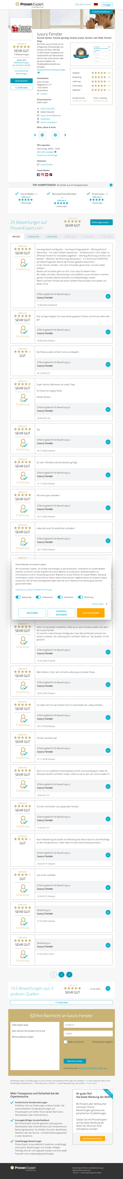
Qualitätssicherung (96, 1168)
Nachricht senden (74, 1061)
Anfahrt (44, 93)
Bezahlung (77, 77)
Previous (34, 135)
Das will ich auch (83, 4)
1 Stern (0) (106, 236)
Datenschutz (77, 1170)
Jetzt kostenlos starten (92, 1138)
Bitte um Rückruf (76, 1041)
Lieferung (76, 81)
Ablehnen (32, 612)
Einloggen (107, 4)
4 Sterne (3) (51, 236)
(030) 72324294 (48, 108)
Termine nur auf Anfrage (47, 155)
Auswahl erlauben (61, 612)
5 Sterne (97, 47)
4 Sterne (97, 50)
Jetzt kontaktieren (101, 11)
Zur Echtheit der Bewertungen (21, 72)
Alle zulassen (91, 612)
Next (65, 135)
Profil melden (92, 1083)
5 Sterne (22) (33, 236)
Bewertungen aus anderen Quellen (21, 63)
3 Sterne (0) (70, 236)
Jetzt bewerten (21, 80)
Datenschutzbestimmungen (42, 589)
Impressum (23, 589)
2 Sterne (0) (88, 236)
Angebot (76, 72)
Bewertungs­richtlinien (80, 1168)
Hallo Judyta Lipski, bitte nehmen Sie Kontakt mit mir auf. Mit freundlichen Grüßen (34, 1046)
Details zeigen (95, 603)
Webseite (76, 90)
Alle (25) (16, 236)
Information (77, 85)
